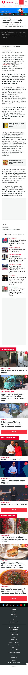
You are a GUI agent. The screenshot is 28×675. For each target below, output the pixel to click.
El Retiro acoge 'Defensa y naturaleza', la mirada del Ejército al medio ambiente (14, 410)
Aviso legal (14, 657)
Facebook (2, 14)
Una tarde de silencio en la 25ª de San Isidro (5, 250)
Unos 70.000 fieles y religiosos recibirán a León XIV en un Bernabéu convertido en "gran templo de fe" (5, 267)
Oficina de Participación (14, 652)
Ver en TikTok (14, 605)
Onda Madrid (18, 6)
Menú (26, 2)
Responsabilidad (14, 632)
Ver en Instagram (10, 605)
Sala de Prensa (14, 629)
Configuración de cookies (14, 662)
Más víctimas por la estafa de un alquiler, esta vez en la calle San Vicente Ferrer (14, 359)
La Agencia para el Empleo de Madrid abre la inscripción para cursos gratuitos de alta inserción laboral (5, 289)
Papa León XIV (13, 238)
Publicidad (14, 639)
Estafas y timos (6, 368)
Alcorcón (12, 275)
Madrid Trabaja (13, 287)
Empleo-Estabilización (14, 644)
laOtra (14, 619)
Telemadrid (14, 614)
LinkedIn (18, 14)
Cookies (14, 660)
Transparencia (14, 634)
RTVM (14, 610)
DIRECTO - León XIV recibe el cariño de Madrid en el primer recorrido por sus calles (5, 240)
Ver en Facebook (3, 605)
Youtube (22, 14)
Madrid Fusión (7, 65)
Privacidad (14, 655)
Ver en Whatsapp (24, 605)
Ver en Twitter (6, 605)
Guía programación (14, 622)
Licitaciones (14, 647)
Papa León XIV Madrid (15, 255)
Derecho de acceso (14, 642)
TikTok (14, 14)
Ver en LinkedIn (17, 605)
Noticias (4, 6)
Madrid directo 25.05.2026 (14, 448)
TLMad (10, 6)
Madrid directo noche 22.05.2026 (14, 493)
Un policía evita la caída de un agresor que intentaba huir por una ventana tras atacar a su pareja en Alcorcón (5, 278)
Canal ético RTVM (14, 650)
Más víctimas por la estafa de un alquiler (14, 372)
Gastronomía (6, 18)
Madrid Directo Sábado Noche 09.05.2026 (14, 469)
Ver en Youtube (21, 605)
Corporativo (14, 627)
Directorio (14, 637)
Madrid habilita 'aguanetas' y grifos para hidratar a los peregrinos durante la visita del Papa (14, 382)
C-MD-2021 (14, 10)
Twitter (6, 14)
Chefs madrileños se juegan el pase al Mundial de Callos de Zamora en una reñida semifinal (14, 577)
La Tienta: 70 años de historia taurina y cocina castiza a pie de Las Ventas (14, 526)
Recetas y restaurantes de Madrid (11, 229)
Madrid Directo (5, 457)
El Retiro (3, 420)
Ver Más (14, 431)
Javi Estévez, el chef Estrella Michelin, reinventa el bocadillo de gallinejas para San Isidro (14, 552)
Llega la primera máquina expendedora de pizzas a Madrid (5, 125)
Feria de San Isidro (14, 247)
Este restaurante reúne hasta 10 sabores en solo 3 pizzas (5, 162)
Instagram (10, 14)
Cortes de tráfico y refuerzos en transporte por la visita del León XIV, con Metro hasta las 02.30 (5, 257)
